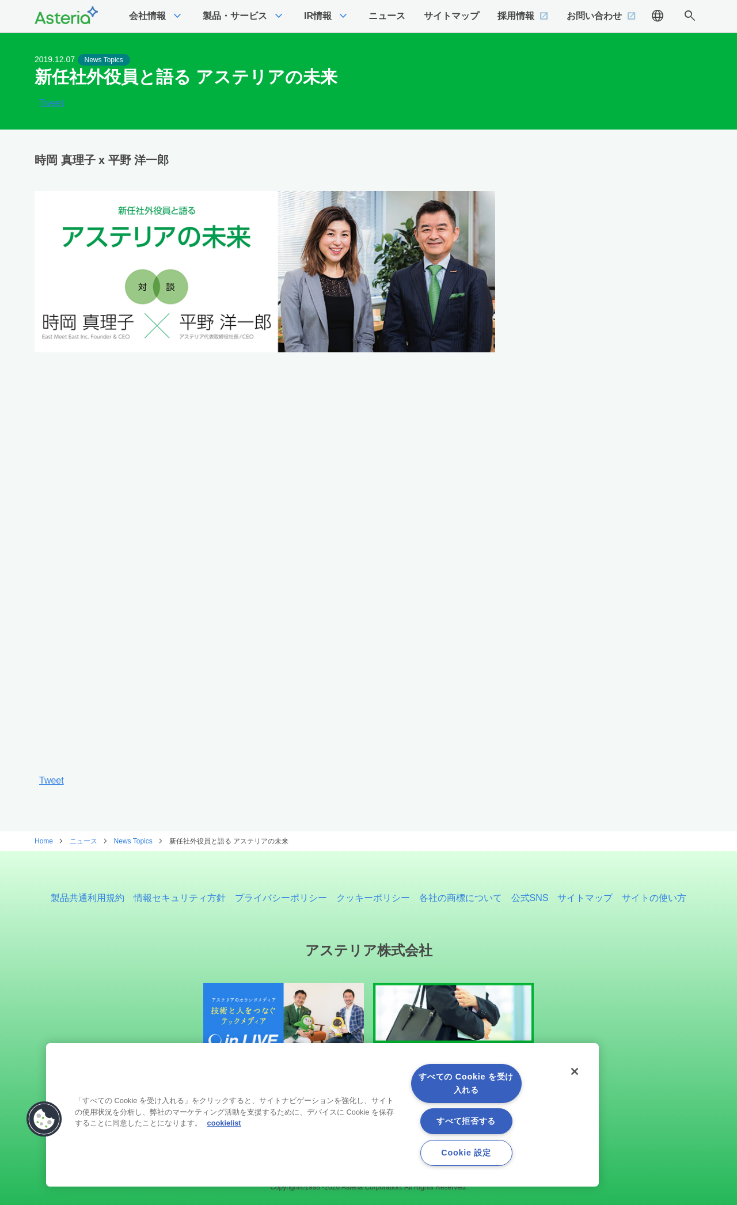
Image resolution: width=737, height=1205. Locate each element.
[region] (322, 1115)
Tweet (51, 103)
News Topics (104, 60)
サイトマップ (585, 898)
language (657, 16)
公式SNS (530, 898)
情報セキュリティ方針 (180, 898)
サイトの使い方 (654, 898)
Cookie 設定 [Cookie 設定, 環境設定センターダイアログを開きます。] (466, 1152)
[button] (44, 1119)
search (690, 16)
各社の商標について (460, 898)
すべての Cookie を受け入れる (466, 1083)
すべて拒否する (466, 1121)
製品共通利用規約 (87, 898)
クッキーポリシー (373, 898)
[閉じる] (574, 1071)
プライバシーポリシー (281, 898)
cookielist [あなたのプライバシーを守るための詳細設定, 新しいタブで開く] (224, 1123)
